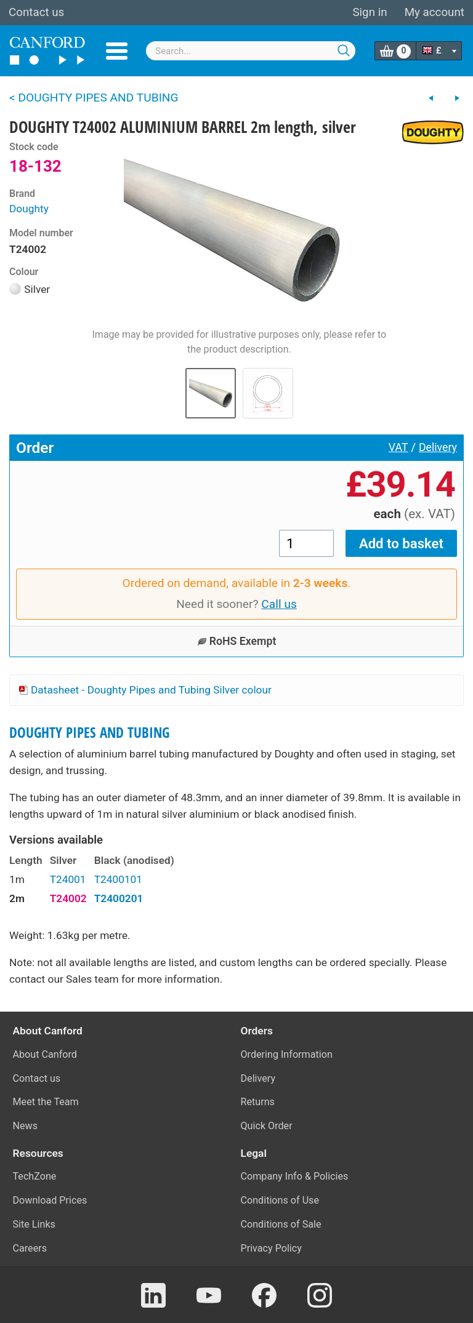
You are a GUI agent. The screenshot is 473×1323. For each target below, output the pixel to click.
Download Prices (50, 1200)
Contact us (36, 12)
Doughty (29, 208)
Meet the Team (46, 1102)
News (25, 1126)
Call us (279, 604)
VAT (398, 447)
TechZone (35, 1176)
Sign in (369, 12)
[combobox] (250, 50)
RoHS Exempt (237, 641)
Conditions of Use (280, 1200)
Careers (30, 1248)
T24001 (68, 879)
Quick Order (267, 1126)
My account (434, 12)
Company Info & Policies (295, 1176)
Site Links (34, 1224)
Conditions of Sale (281, 1224)
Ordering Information (287, 1054)
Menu (116, 51)
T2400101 (118, 879)
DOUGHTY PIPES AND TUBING (89, 732)
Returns (258, 1102)
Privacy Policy (271, 1248)
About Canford (45, 1054)
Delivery (438, 447)
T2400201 (119, 898)
